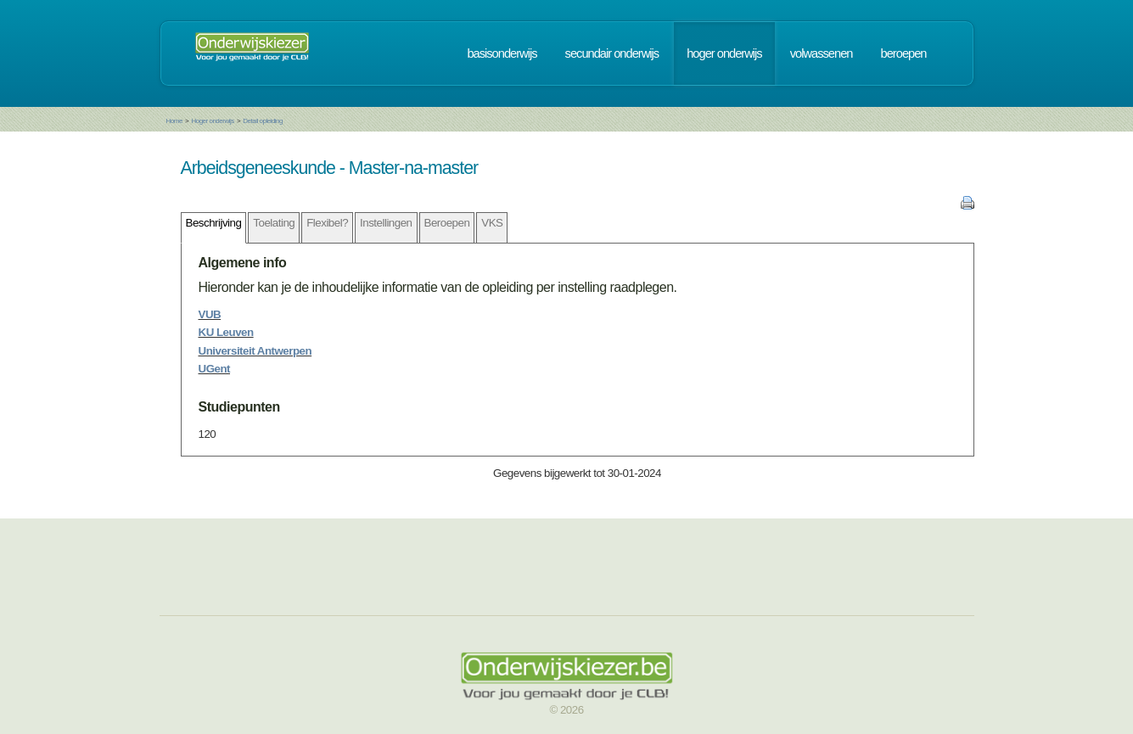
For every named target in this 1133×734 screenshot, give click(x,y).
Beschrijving (214, 222)
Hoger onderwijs (212, 121)
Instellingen (386, 222)
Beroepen (447, 222)
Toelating (273, 222)
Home (174, 121)
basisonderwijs (501, 53)
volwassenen (821, 53)
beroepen (904, 53)
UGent (215, 368)
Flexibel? (327, 222)
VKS (491, 222)
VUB (210, 314)
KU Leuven (226, 332)
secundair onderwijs (612, 53)
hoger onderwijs (724, 53)
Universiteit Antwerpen (255, 351)
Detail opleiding (263, 121)
